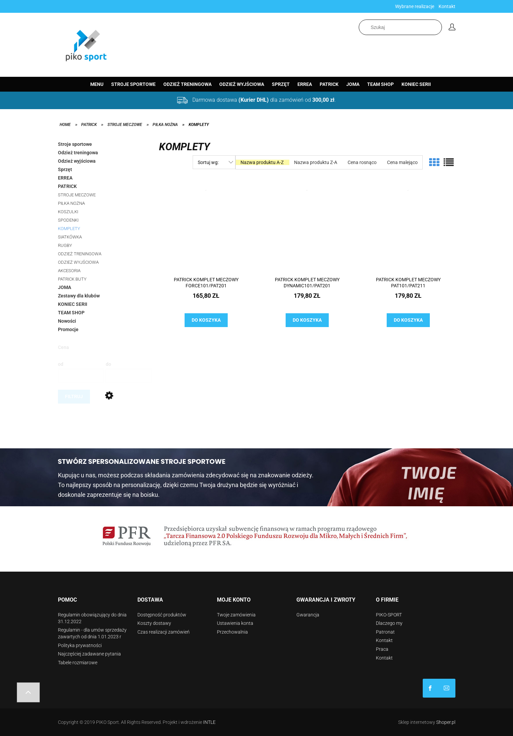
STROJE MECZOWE (77, 194)
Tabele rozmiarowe (77, 662)
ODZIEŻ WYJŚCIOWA (78, 262)
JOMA (64, 287)
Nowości (67, 321)
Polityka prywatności (80, 645)
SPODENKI (68, 220)
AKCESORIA (69, 270)
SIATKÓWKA (70, 236)
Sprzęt (65, 169)
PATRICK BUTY (72, 279)
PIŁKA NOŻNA (71, 203)
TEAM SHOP (71, 312)
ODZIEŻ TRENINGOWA (79, 253)
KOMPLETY (69, 228)
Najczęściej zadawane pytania (89, 654)
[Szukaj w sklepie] (400, 27)
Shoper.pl (445, 722)
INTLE (209, 722)
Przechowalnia (232, 632)
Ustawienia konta (235, 623)
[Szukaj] (438, 27)
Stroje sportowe (75, 144)
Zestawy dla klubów (79, 295)
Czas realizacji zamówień (163, 632)
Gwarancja (307, 614)
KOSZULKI (68, 211)
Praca (382, 649)
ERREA (65, 178)
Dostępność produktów (161, 614)
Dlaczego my (389, 623)
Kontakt (447, 6)
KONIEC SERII (72, 304)
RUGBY (65, 245)
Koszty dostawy (154, 623)
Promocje (68, 329)
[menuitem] (97, 84)
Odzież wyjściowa (77, 161)
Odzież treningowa (78, 152)
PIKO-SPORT (389, 614)
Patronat (385, 632)
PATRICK (67, 186)
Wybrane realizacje (414, 6)
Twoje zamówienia (236, 614)
